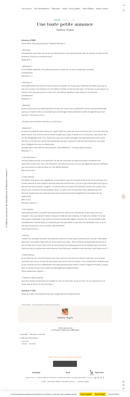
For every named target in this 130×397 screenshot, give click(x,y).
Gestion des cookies (64, 385)
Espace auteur (102, 9)
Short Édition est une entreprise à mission (65, 365)
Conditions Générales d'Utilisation (46, 385)
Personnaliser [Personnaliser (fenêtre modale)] (113, 394)
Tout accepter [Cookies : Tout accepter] (86, 394)
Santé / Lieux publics (71, 9)
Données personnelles (79, 385)
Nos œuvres (27, 9)
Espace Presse (29, 385)
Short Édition (88, 9)
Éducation (56, 9)
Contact (90, 385)
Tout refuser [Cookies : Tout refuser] (100, 394)
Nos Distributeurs (41, 9)
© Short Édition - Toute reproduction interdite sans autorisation (41, 305)
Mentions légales (83, 389)
